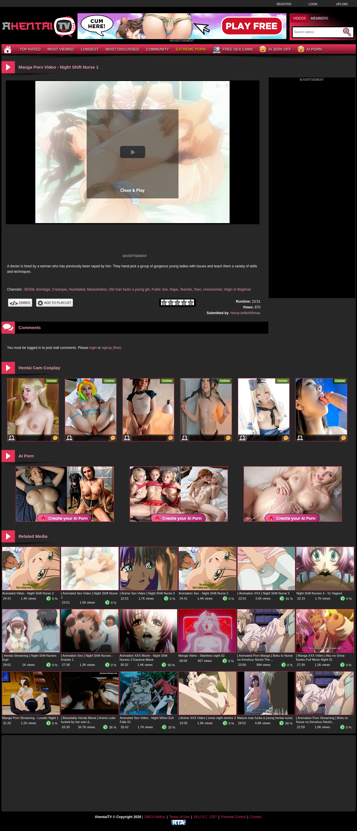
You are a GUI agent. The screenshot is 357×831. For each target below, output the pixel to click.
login (93, 348)
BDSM (29, 289)
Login (313, 4)
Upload (342, 4)
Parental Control (233, 817)
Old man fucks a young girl (129, 289)
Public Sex (160, 289)
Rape (174, 289)
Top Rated (30, 49)
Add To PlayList (54, 302)
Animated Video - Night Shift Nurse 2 (28, 593)
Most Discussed (122, 49)
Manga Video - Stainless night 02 (201, 655)
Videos (299, 18)
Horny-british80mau (245, 313)
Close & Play (132, 190)
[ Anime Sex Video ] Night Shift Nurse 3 (147, 593)
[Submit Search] (347, 32)
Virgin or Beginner (237, 289)
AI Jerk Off (275, 49)
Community (157, 49)
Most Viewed (60, 49)
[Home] (8, 49)
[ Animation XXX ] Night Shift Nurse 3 (264, 593)
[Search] (318, 31)
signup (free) (111, 348)
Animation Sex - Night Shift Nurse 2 (203, 593)
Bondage (43, 289)
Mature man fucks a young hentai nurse (265, 718)
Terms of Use (179, 817)
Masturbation (97, 289)
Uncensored (212, 289)
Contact (255, 817)
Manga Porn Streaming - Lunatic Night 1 (30, 718)
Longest (90, 49)
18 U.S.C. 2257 (205, 817)
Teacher (186, 289)
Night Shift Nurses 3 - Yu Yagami (319, 593)
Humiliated (77, 289)
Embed (20, 302)
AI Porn (310, 49)
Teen (197, 289)
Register (284, 4)
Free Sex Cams (233, 49)
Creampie (59, 289)
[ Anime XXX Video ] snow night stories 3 (207, 718)
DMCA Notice (155, 817)
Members (319, 18)
